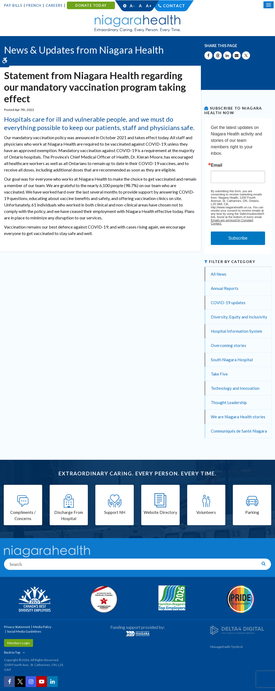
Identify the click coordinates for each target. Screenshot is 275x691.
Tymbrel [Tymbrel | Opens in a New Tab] (237, 647)
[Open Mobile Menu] (268, 4)
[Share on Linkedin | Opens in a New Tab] (227, 55)
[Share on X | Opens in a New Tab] (246, 55)
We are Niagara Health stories (238, 416)
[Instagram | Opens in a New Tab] (31, 681)
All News (218, 274)
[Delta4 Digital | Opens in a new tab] (237, 630)
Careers (54, 5)
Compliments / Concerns (23, 515)
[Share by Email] (237, 55)
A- (132, 5)
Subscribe (237, 238)
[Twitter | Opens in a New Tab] (20, 681)
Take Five (219, 373)
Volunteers (206, 512)
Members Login (18, 643)
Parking (252, 512)
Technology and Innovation (235, 388)
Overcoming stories (228, 345)
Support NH (114, 512)
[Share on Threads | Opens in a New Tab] (218, 55)
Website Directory (160, 512)
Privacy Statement (17, 627)
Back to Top (12, 652)
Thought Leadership (229, 402)
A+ (148, 5)
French (33, 5)
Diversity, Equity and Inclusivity (239, 316)
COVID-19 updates (228, 302)
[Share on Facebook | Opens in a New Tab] (208, 55)
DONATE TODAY (91, 5)
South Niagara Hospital (232, 359)
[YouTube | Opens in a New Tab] (41, 681)
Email (216, 165)
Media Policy (42, 627)
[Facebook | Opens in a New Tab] (9, 681)
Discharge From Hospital (68, 515)
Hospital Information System (236, 331)
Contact (174, 5)
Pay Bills (13, 5)
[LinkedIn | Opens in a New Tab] (52, 681)
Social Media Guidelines (24, 631)
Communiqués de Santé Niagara (239, 431)
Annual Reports (224, 288)
